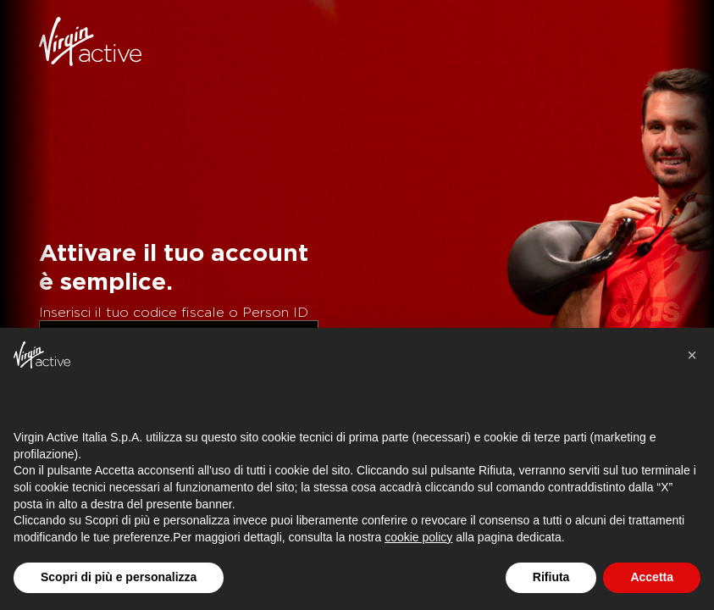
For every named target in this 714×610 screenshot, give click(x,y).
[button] (692, 355)
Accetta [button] (651, 577)
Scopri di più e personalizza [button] (118, 577)
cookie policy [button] (418, 537)
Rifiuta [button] (551, 577)
